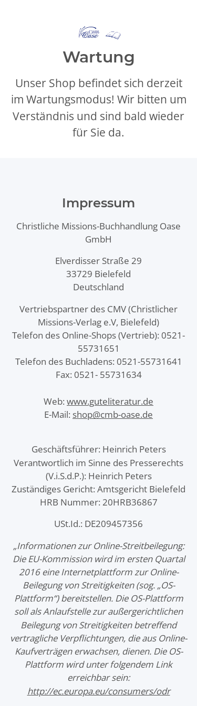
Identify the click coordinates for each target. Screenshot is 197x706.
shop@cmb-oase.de (112, 414)
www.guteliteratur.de (110, 401)
